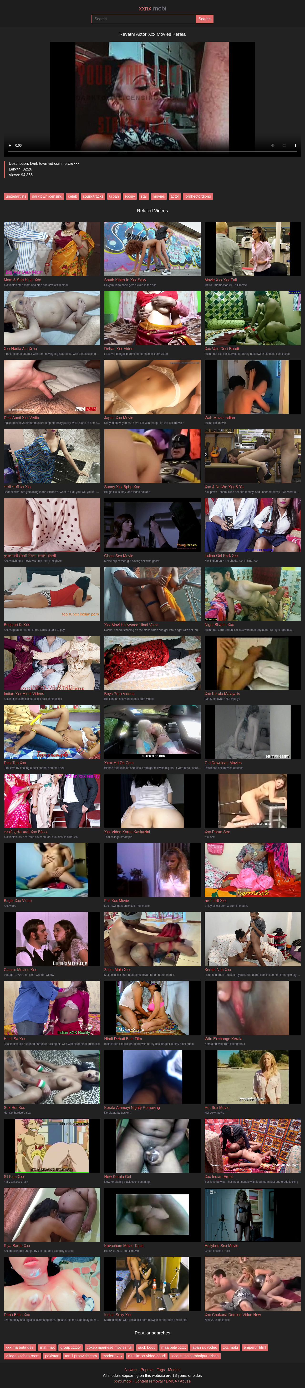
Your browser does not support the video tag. (152, 97)
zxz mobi (230, 1347)
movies (159, 196)
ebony (130, 196)
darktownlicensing (47, 196)
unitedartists (16, 196)
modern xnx (112, 1356)
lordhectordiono (198, 196)
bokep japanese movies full (109, 1347)
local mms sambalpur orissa (195, 1356)
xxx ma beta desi (20, 1347)
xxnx (152, 8)
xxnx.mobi (123, 1381)
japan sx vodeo (204, 1347)
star (144, 196)
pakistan (52, 1356)
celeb (72, 196)
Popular (147, 1370)
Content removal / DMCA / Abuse (163, 1381)
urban (114, 196)
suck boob (147, 1347)
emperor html (255, 1347)
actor (175, 196)
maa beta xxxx (173, 1347)
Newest (131, 1370)
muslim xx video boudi (147, 1356)
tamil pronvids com (81, 1356)
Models (174, 1370)
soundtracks (93, 196)
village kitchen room (22, 1356)
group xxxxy (70, 1347)
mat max (47, 1347)
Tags (161, 1370)
